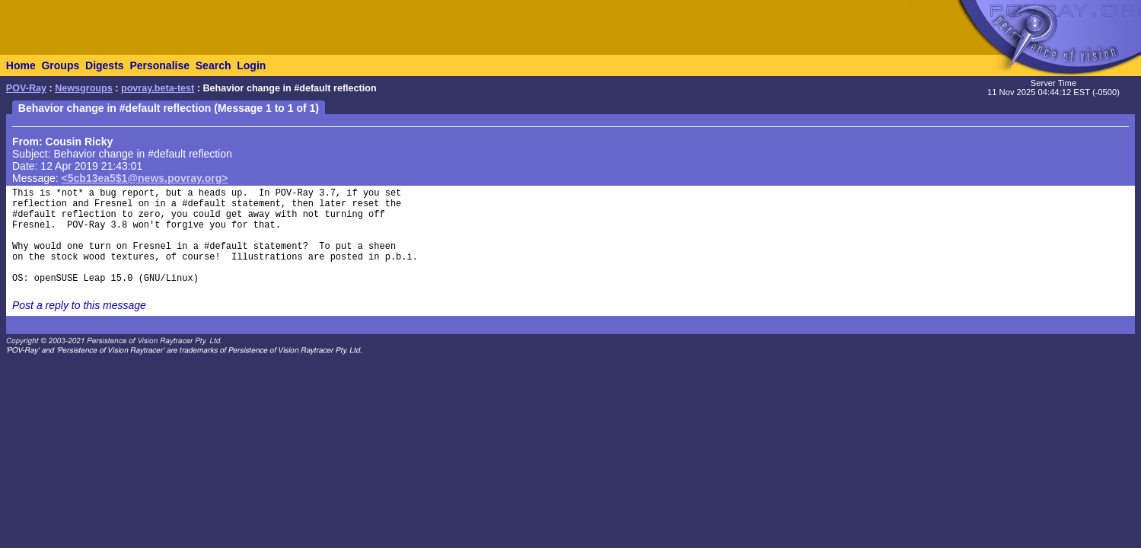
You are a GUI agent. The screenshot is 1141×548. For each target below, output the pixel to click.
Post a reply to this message (79, 305)
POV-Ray (26, 88)
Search (213, 65)
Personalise (159, 65)
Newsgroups (84, 88)
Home (21, 65)
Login (251, 65)
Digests (104, 65)
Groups (60, 65)
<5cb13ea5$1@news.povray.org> (145, 178)
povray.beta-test (157, 88)
